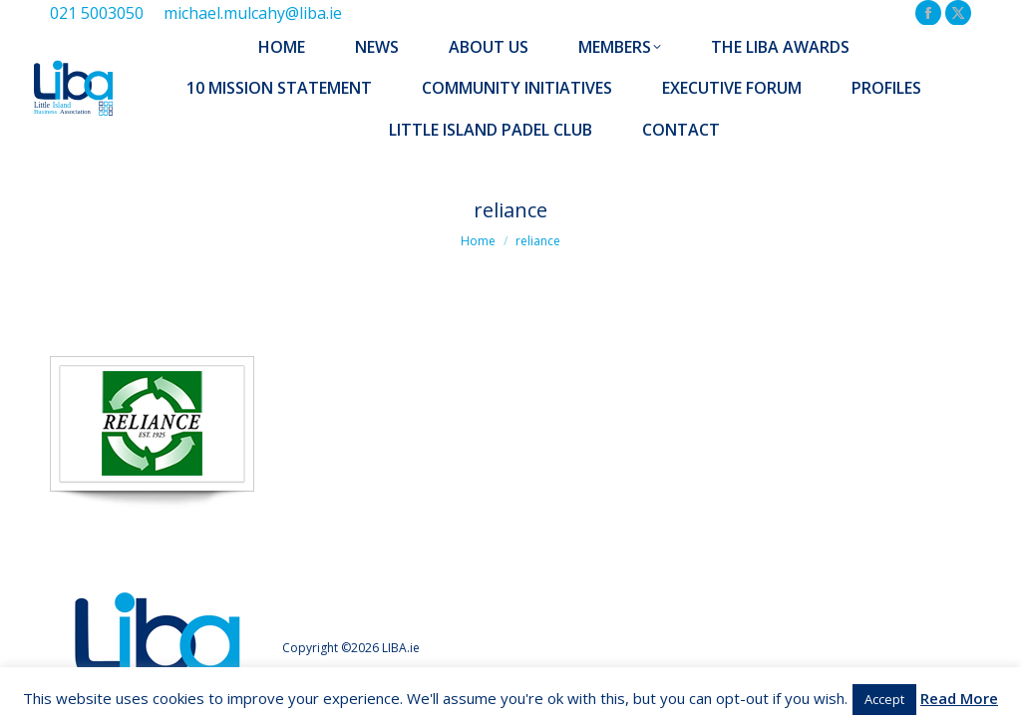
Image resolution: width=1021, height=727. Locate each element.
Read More (959, 698)
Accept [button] (884, 699)
